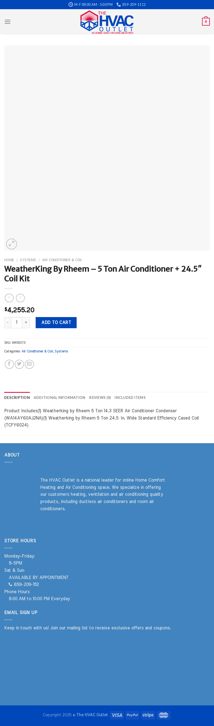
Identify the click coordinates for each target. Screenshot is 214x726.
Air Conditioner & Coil (62, 260)
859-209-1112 (24, 584)
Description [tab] (17, 397)
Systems (28, 260)
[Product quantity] (16, 322)
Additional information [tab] (60, 397)
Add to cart (56, 322)
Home (9, 260)
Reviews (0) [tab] (100, 397)
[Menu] (7, 21)
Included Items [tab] (130, 397)
